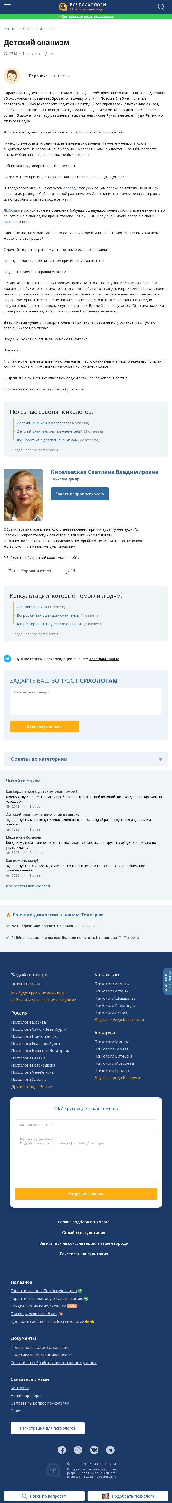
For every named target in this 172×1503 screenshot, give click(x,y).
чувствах (11, 221)
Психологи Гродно (111, 1070)
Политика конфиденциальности (41, 1355)
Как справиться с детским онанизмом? (41, 791)
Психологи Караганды (114, 1005)
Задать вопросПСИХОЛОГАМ (167, 981)
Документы (23, 1338)
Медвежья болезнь (23, 837)
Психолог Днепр (65, 479)
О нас (16, 1411)
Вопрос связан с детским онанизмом (48, 615)
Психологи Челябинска (32, 1072)
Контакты (20, 1387)
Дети (49, 53)
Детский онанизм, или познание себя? (50, 431)
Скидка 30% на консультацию (38, 1306)
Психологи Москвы (29, 1022)
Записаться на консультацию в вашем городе (83, 1243)
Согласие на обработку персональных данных (54, 1362)
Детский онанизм (32, 606)
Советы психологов (39, 28)
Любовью (12, 210)
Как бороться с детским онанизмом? (48, 439)
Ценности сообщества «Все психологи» (47, 1321)
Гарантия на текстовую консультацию (47, 1298)
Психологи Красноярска (33, 1065)
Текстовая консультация (84, 1253)
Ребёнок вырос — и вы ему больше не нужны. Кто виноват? (66, 937)
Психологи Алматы (112, 983)
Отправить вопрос (86, 1193)
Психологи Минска (111, 1041)
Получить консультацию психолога (86, 16)
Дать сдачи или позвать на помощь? (45, 925)
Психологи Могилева (114, 1063)
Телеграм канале (104, 659)
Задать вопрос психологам (35, 450)
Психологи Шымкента (115, 998)
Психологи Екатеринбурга (35, 1043)
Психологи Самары (28, 1079)
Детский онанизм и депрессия (43, 422)
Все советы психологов (28, 885)
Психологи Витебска (113, 1056)
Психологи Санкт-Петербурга (38, 1029)
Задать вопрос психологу (79, 493)
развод (70, 187)
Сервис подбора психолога (84, 1222)
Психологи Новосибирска (35, 1036)
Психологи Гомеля (111, 1049)
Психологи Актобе (111, 1012)
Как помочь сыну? (22, 860)
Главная (10, 28)
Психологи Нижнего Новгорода (40, 1050)
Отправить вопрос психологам (40, 1403)
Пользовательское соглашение (40, 1347)
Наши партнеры (26, 1395)
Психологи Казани (28, 1058)
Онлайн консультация (83, 1232)
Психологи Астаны (111, 991)
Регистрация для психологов (48, 1428)
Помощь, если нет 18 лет (34, 1313)
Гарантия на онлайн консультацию (44, 1290)
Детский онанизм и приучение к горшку (42, 814)
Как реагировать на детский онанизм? (50, 623)
